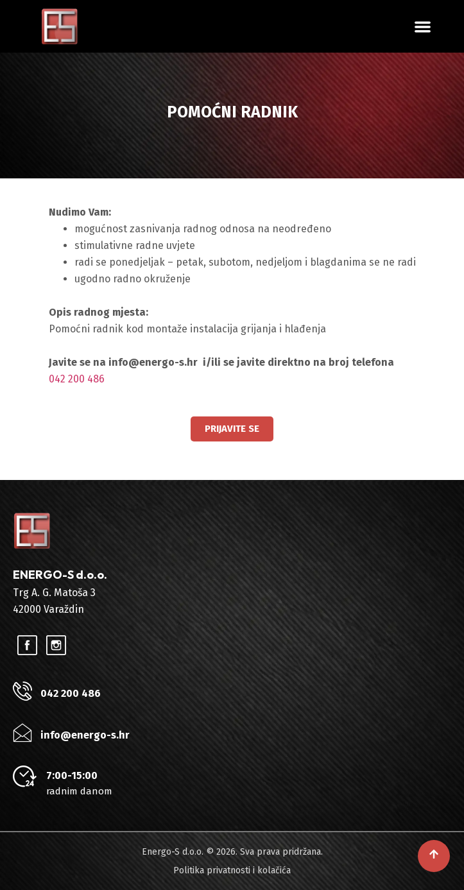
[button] (422, 26)
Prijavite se (232, 428)
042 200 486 (77, 379)
